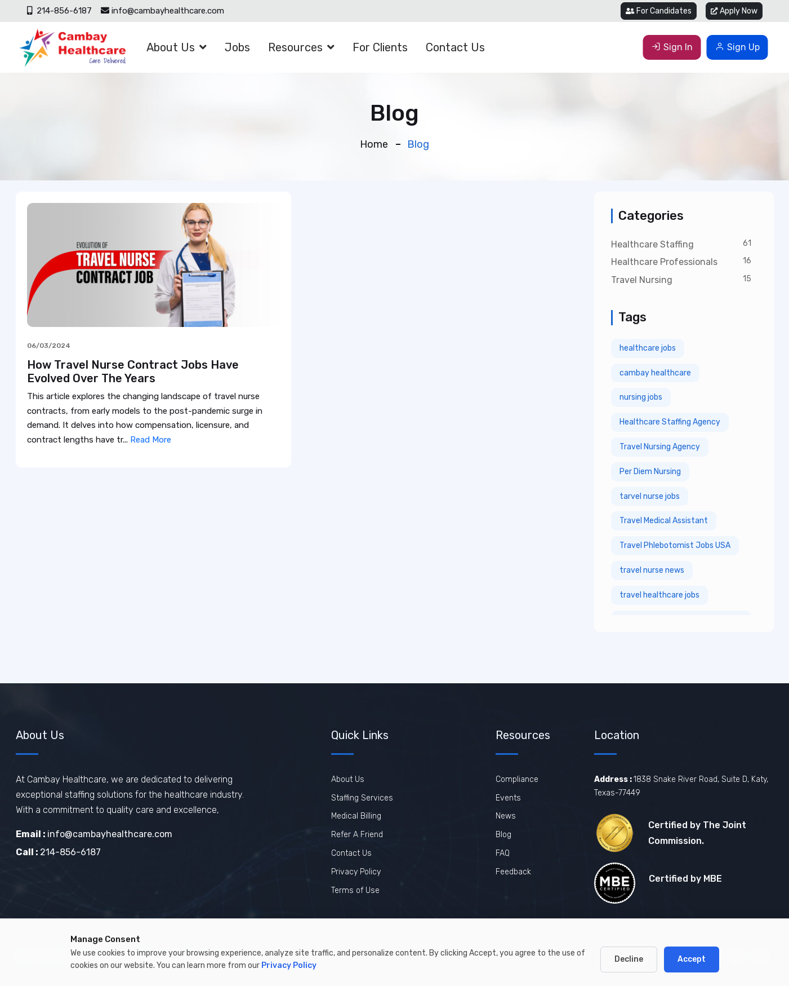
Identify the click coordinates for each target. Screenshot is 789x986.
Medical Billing (356, 816)
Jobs (237, 47)
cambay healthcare (655, 373)
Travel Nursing (641, 280)
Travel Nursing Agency (659, 447)
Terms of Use (355, 890)
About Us (170, 47)
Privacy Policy (356, 872)
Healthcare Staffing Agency (669, 422)
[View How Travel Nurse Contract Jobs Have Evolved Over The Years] (153, 264)
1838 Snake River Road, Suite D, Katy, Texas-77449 (681, 786)
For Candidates (659, 11)
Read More (150, 440)
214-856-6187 (59, 11)
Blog (503, 834)
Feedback (513, 872)
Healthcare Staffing (652, 244)
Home (374, 144)
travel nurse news (651, 570)
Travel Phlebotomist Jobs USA (674, 545)
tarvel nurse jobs (649, 496)
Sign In (672, 47)
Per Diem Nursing (650, 471)
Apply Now (734, 11)
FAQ (503, 853)
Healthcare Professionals (664, 262)
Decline (628, 959)
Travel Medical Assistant (663, 520)
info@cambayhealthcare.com (162, 11)
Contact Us (455, 47)
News (506, 816)
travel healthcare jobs (659, 595)
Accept (691, 959)
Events (508, 798)
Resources (295, 47)
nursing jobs (640, 397)
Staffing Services (362, 798)
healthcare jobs (647, 348)
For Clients (380, 47)
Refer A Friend (357, 834)
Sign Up (737, 47)
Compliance (517, 779)
